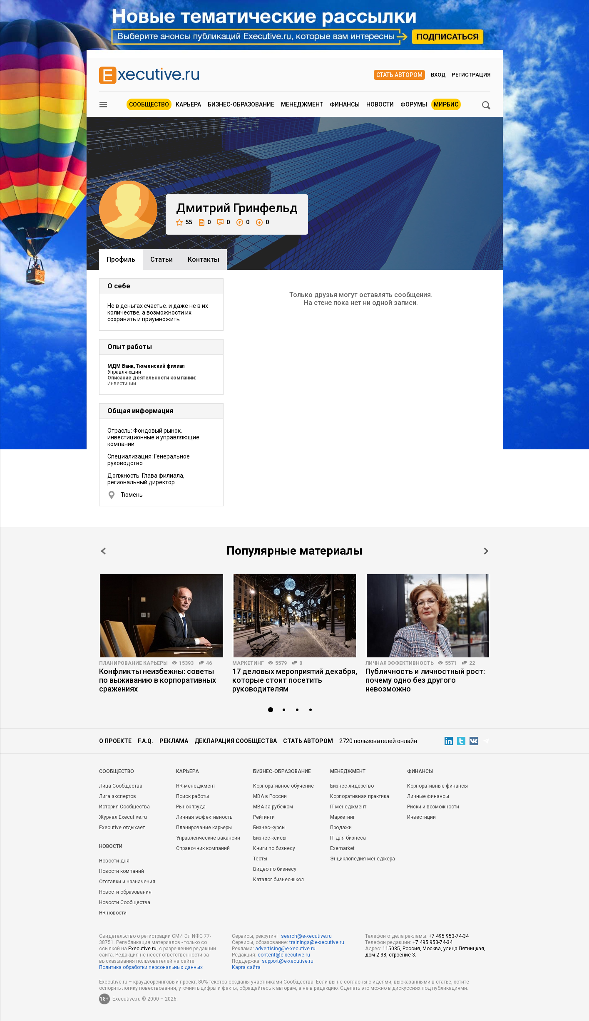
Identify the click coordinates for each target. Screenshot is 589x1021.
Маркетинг (248, 663)
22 (472, 663)
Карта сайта (246, 967)
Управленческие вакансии (208, 838)
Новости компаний (121, 871)
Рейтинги (264, 817)
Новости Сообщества (124, 902)
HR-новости (113, 913)
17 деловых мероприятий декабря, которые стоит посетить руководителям (294, 680)
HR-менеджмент (195, 786)
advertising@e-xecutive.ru (285, 949)
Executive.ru (142, 949)
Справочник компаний (203, 848)
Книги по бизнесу (274, 848)
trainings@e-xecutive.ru (316, 942)
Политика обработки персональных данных (151, 967)
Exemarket (342, 848)
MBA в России (270, 796)
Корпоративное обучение (283, 786)
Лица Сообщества (120, 786)
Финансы (345, 104)
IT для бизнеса (348, 838)
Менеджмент (302, 104)
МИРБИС (446, 104)
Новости (380, 104)
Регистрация (471, 75)
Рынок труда (191, 807)
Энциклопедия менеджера (362, 859)
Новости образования (125, 892)
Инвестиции (421, 817)
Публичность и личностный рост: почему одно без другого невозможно (425, 680)
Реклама (173, 741)
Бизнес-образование (241, 104)
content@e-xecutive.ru (284, 955)
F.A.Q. (145, 741)
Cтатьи (161, 259)
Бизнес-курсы (269, 827)
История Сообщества (124, 807)
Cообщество (116, 771)
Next (486, 551)
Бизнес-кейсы (269, 838)
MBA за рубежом (273, 807)
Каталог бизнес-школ (278, 879)
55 (184, 222)
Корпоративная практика (359, 796)
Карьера (188, 104)
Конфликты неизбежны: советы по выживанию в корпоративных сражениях (157, 680)
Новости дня (114, 861)
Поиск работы (192, 796)
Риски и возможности (433, 807)
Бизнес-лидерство (352, 786)
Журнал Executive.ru (123, 817)
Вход (438, 75)
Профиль (121, 259)
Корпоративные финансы (437, 786)
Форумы (413, 104)
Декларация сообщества (235, 741)
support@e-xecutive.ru (287, 961)
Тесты (260, 859)
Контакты (203, 259)
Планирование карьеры (133, 663)
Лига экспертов (117, 796)
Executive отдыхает (122, 827)
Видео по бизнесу (274, 869)
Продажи (341, 827)
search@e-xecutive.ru (306, 936)
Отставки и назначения (127, 882)
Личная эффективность (399, 663)
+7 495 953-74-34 (449, 936)
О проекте (115, 741)
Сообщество (149, 104)
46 (209, 663)
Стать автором (399, 75)
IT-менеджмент (348, 807)
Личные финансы (428, 796)
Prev (103, 551)
